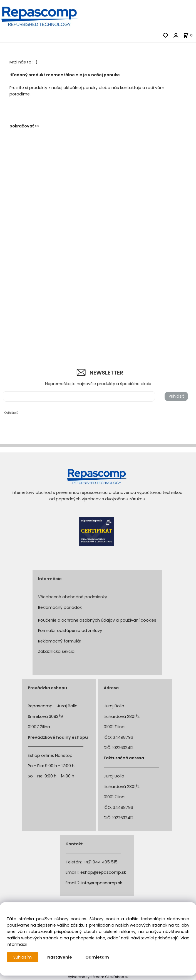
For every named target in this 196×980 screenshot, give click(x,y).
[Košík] (189, 35)
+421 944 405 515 (100, 862)
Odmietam (97, 957)
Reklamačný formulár (59, 641)
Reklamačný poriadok (60, 607)
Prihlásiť (176, 396)
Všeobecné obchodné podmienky (72, 597)
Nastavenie (59, 957)
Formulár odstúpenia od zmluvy (70, 630)
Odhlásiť (11, 412)
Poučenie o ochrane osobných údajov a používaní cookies (97, 620)
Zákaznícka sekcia (56, 651)
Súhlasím (22, 957)
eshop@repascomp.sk (103, 872)
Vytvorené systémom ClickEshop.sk (98, 976)
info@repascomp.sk (101, 883)
